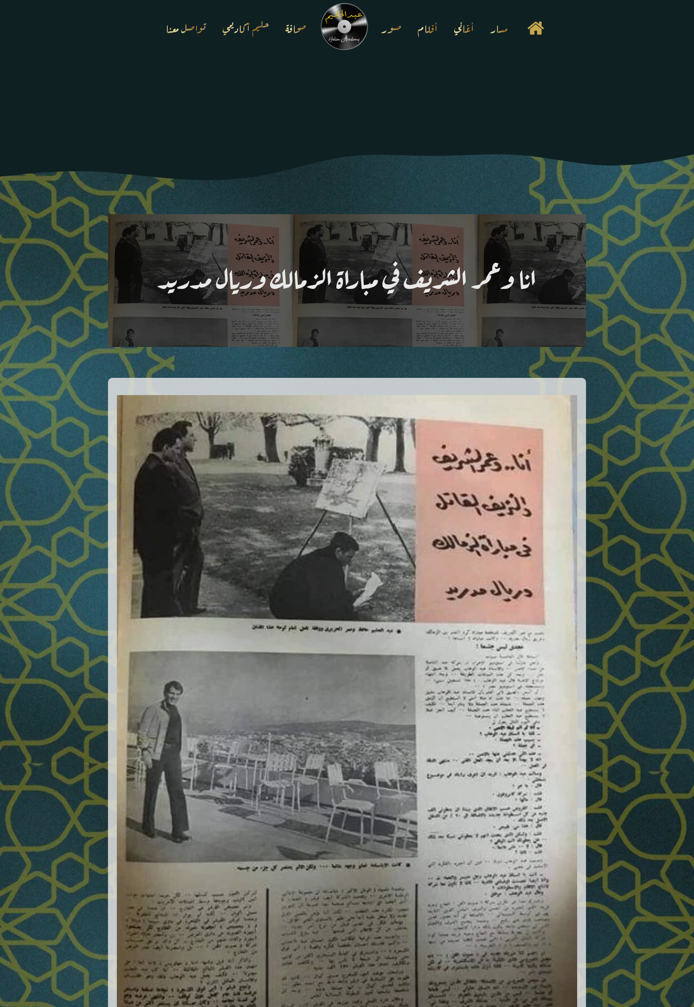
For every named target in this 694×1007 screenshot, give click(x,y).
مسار (499, 27)
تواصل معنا (186, 27)
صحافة (296, 27)
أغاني (464, 27)
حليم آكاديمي (246, 27)
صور (391, 27)
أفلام (428, 27)
